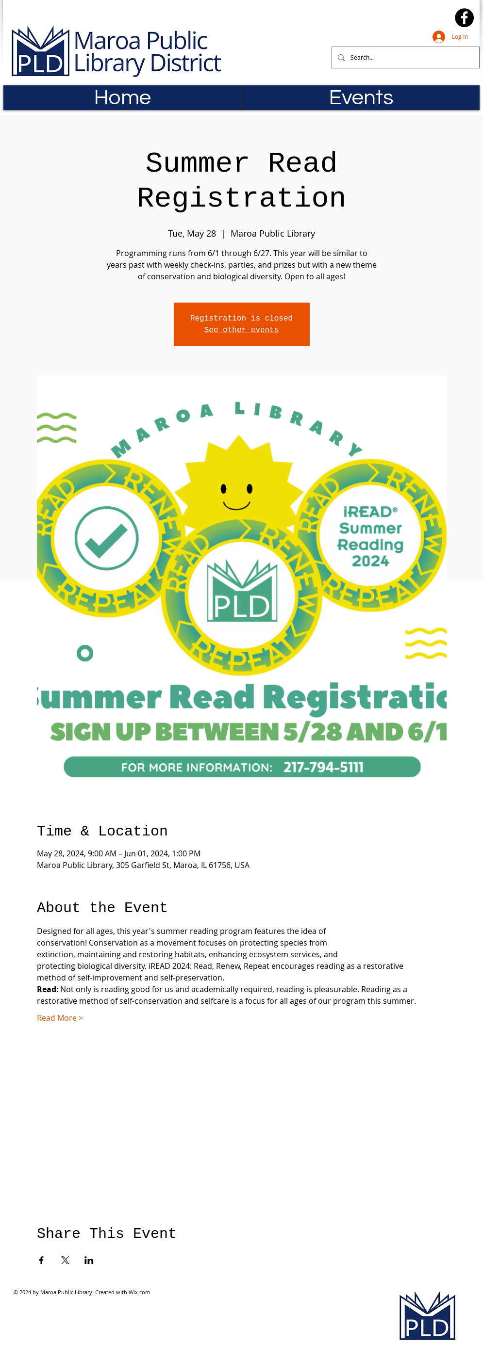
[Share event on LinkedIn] (89, 1260)
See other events (241, 330)
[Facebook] (464, 17)
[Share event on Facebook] (41, 1260)
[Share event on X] (65, 1260)
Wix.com (139, 1292)
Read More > (60, 1017)
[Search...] (404, 57)
